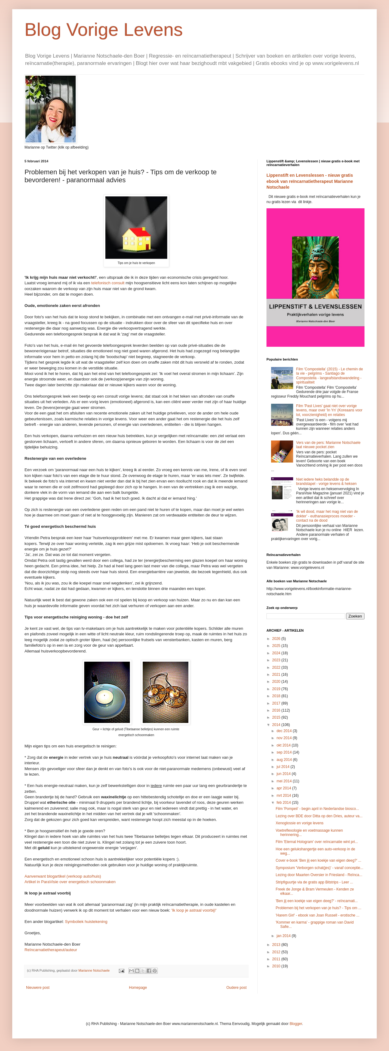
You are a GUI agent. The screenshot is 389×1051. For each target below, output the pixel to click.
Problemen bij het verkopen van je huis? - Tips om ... (318, 908)
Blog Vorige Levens (104, 29)
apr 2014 (284, 788)
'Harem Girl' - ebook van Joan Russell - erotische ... (317, 915)
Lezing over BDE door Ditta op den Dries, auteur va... (319, 816)
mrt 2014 (284, 795)
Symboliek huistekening (86, 921)
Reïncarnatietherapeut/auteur (51, 949)
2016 (276, 710)
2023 (276, 660)
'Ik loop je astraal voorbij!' (193, 910)
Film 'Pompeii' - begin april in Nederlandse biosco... (317, 809)
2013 (276, 945)
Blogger (295, 1024)
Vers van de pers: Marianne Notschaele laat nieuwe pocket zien (328, 444)
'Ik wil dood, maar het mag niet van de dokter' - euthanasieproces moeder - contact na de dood (327, 516)
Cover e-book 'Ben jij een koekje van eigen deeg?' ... (318, 860)
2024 (276, 653)
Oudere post (236, 987)
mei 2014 (285, 781)
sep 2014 (285, 752)
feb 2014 (284, 802)
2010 (276, 966)
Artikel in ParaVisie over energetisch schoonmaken (70, 881)
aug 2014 (285, 760)
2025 (276, 646)
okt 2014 (284, 745)
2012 (276, 952)
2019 (276, 689)
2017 (276, 703)
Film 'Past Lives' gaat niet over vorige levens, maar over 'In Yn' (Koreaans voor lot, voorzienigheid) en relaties (329, 410)
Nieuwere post (38, 987)
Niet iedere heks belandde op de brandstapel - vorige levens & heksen (326, 481)
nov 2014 (285, 738)
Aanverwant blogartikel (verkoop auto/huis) (63, 876)
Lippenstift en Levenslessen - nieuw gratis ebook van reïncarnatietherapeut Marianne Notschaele (309, 181)
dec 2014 (285, 731)
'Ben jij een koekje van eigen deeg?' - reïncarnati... (317, 901)
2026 (276, 639)
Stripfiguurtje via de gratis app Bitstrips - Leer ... (314, 882)
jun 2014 (284, 774)
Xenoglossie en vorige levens (299, 823)
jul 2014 (283, 767)
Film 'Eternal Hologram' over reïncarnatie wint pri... (317, 842)
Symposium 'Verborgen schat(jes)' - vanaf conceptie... (319, 868)
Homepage (138, 987)
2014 (276, 725)
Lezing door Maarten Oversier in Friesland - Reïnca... (319, 875)
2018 (276, 696)
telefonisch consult (108, 283)
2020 (276, 681)
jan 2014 (284, 936)
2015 (276, 717)
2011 (276, 959)
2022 (276, 667)
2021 (276, 674)
